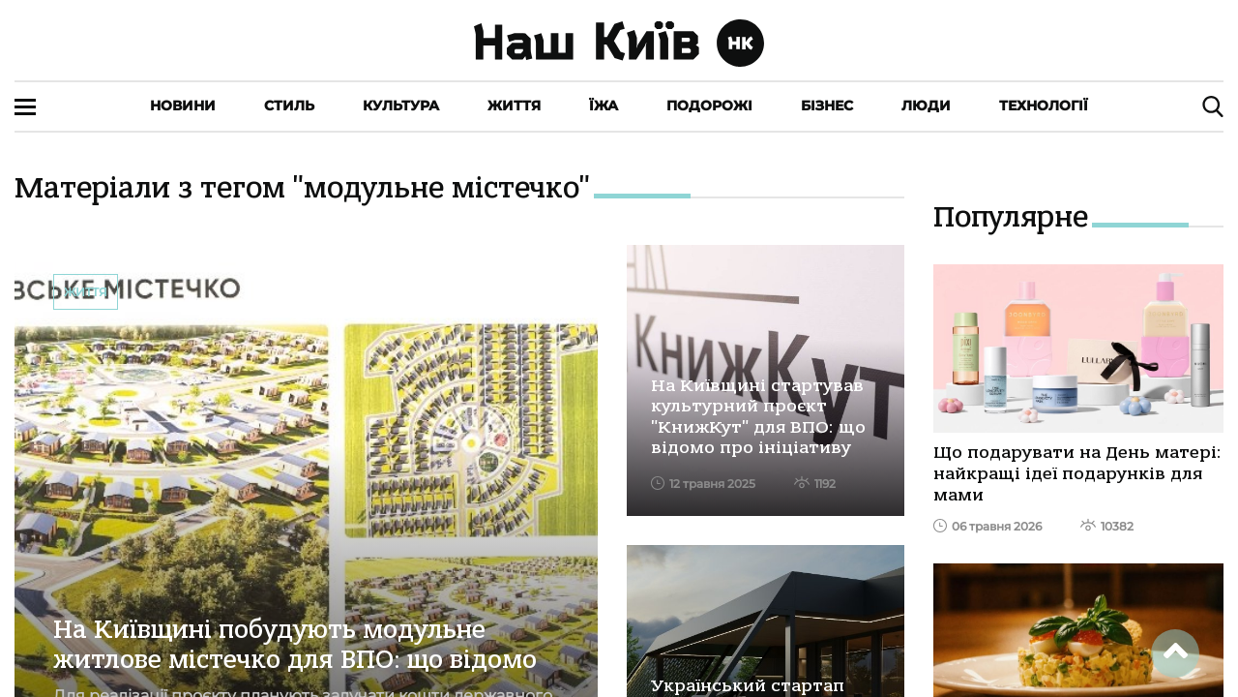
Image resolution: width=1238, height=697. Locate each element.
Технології (1043, 105)
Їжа (603, 105)
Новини (183, 105)
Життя (514, 105)
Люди (926, 105)
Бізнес (827, 105)
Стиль (289, 105)
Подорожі (709, 105)
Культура (401, 105)
